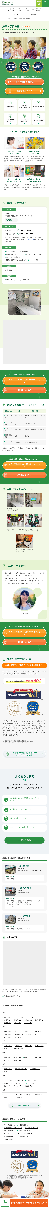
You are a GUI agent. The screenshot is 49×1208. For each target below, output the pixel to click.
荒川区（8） (7, 1020)
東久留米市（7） (31, 1080)
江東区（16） (8, 1034)
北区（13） (18, 1031)
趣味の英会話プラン (10, 1136)
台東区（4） (7, 1057)
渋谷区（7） (18, 1046)
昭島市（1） (7, 1017)
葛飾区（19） (8, 1031)
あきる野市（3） (19, 1017)
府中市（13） (18, 1086)
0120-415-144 (30, 239)
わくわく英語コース (10, 1139)
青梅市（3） (7, 1023)
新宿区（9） (28, 1046)
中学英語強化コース (24, 1125)
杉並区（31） (39, 1046)
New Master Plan (29, 1133)
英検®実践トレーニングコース (13, 1128)
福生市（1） (7, 1086)
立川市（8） (17, 1057)
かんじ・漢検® (11, 903)
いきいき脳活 (29, 904)
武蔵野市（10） (39, 1095)
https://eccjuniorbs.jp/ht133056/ (18, 280)
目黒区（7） (20, 1097)
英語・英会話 (11, 251)
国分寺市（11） (31, 1034)
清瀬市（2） (28, 1031)
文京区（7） (28, 1086)
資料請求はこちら (24, 390)
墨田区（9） (7, 1049)
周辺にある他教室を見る (12, 996)
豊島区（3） (17, 1060)
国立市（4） (38, 1031)
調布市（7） (7, 1060)
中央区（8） (38, 1057)
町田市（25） (8, 1095)
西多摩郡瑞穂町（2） (21, 1069)
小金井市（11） (19, 1034)
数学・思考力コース (10, 1131)
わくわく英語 (35, 260)
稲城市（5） (28, 1020)
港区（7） (29, 1095)
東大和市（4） (20, 1083)
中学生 (32, 9)
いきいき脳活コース (24, 1136)
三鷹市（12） (19, 1095)
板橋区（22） (18, 1020)
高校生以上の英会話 (14, 257)
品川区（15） (8, 1046)
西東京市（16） (35, 1069)
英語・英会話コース (10, 1125)
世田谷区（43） (18, 1049)
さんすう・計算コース (31, 1128)
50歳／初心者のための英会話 (17, 260)
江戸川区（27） (40, 1020)
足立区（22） (31, 1017)
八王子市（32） (8, 1080)
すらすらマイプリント (34, 254)
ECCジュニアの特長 (18, 14)
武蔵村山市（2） (9, 1097)
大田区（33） (28, 1023)
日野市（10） (32, 1083)
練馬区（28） (8, 1072)
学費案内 (33, 14)
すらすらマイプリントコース (12, 1133)
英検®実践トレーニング (15, 254)
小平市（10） (8, 1037)
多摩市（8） (28, 1057)
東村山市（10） (8, 1083)
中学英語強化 (24, 251)
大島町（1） (17, 1023)
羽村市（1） (20, 1080)
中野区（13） (8, 1069)
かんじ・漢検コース (24, 1131)
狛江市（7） (18, 1037)
